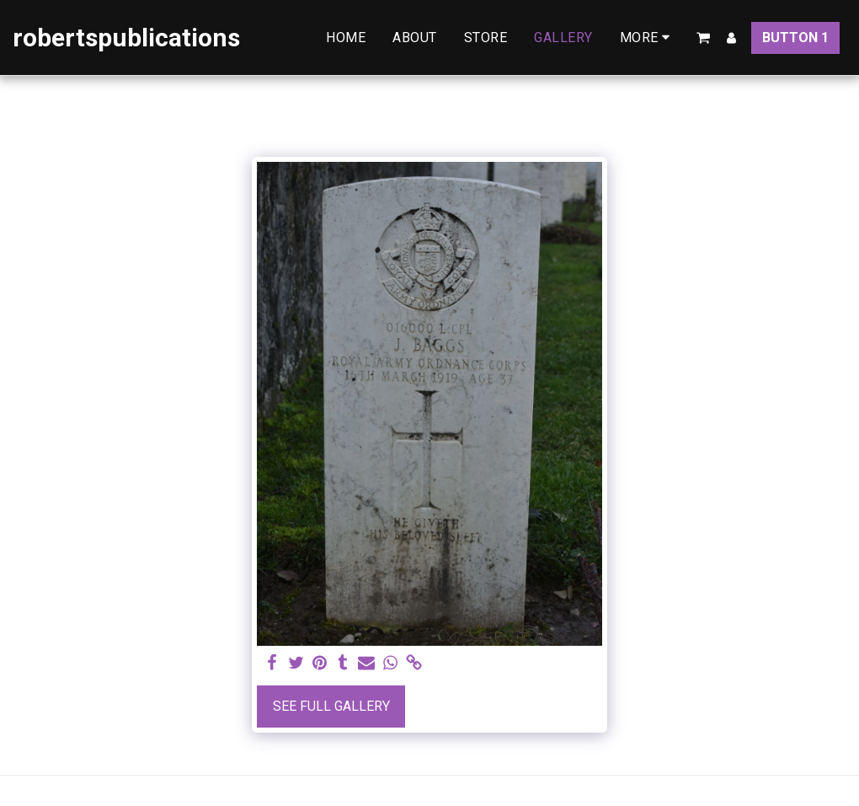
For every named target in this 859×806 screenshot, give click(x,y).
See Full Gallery (331, 706)
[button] (703, 38)
